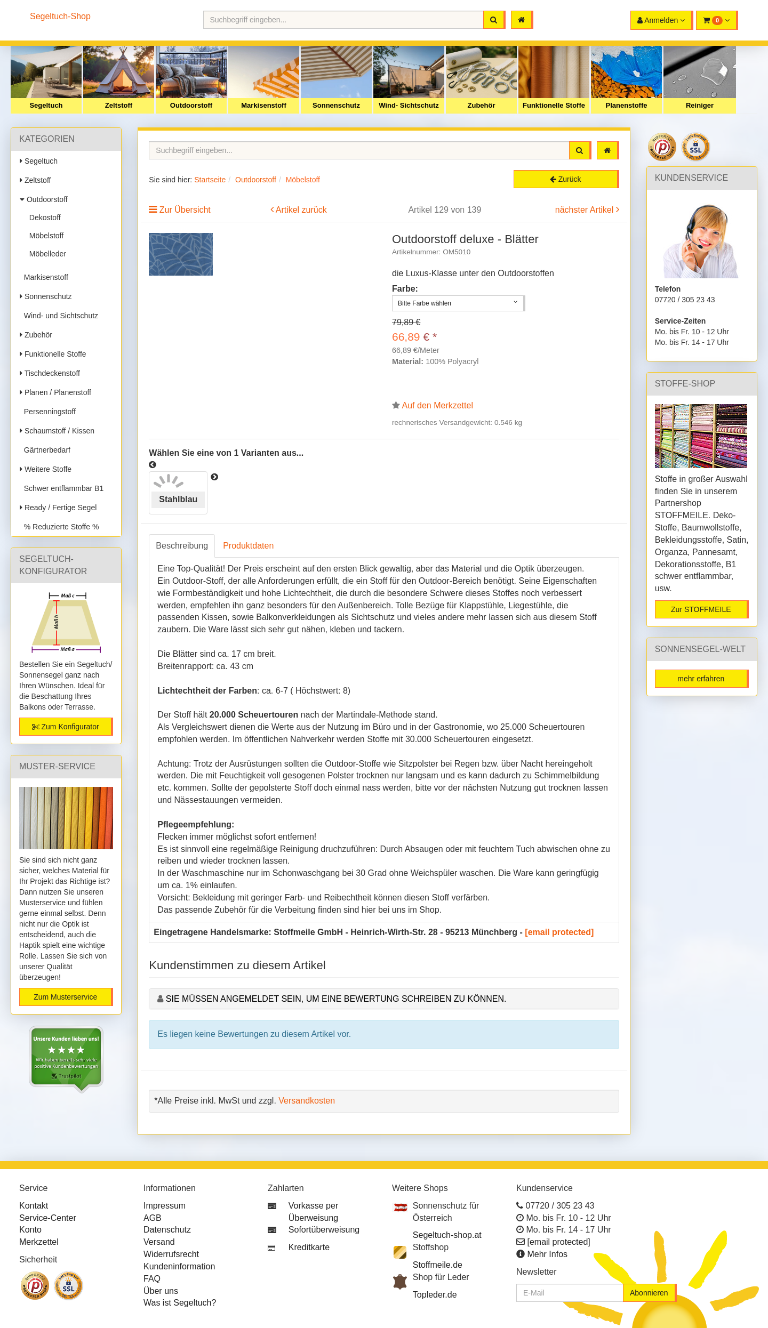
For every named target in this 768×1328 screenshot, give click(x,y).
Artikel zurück (301, 209)
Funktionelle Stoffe (554, 105)
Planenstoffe (626, 105)
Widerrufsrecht (171, 1254)
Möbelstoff (44, 235)
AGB (152, 1217)
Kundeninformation (179, 1266)
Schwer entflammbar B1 (61, 488)
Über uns (160, 1290)
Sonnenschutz (336, 105)
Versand (159, 1241)
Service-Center (47, 1217)
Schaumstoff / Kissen (57, 430)
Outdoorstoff (191, 105)
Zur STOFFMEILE (701, 609)
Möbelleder (45, 253)
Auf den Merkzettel (437, 405)
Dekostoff (43, 217)
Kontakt (33, 1205)
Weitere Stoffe (45, 469)
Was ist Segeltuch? (179, 1302)
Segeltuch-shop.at (447, 1235)
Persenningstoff (48, 411)
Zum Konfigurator (65, 726)
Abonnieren (649, 1293)
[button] (717, 20)
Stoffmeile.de (437, 1264)
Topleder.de (435, 1294)
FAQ (152, 1278)
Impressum (164, 1205)
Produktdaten (248, 545)
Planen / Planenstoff (55, 392)
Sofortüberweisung (324, 1229)
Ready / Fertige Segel (58, 507)
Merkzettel (39, 1241)
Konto (30, 1229)
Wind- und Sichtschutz (59, 315)
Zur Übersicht (185, 209)
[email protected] (559, 932)
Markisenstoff (263, 105)
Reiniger (700, 105)
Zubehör (481, 105)
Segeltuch (45, 105)
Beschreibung (182, 545)
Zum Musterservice (65, 997)
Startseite (210, 179)
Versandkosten (306, 1100)
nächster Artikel (585, 209)
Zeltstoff (118, 105)
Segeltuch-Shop (60, 16)
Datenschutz (167, 1229)
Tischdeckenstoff (50, 373)
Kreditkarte (309, 1247)
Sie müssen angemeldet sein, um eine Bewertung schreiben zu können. (336, 998)
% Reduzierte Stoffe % (59, 526)
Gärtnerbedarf (45, 450)
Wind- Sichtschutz (409, 105)
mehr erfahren (700, 678)
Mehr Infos (547, 1254)
